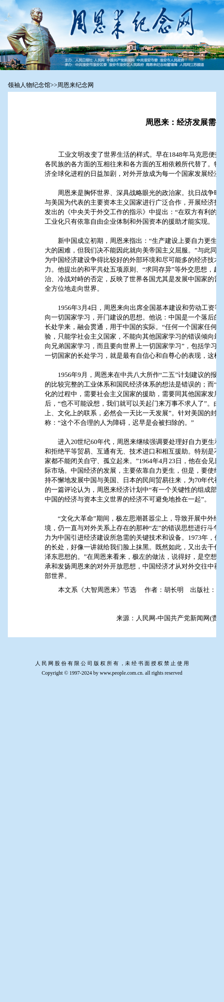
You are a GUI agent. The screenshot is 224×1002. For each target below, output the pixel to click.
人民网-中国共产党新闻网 (173, 618)
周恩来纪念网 (75, 85)
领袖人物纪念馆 (29, 85)
